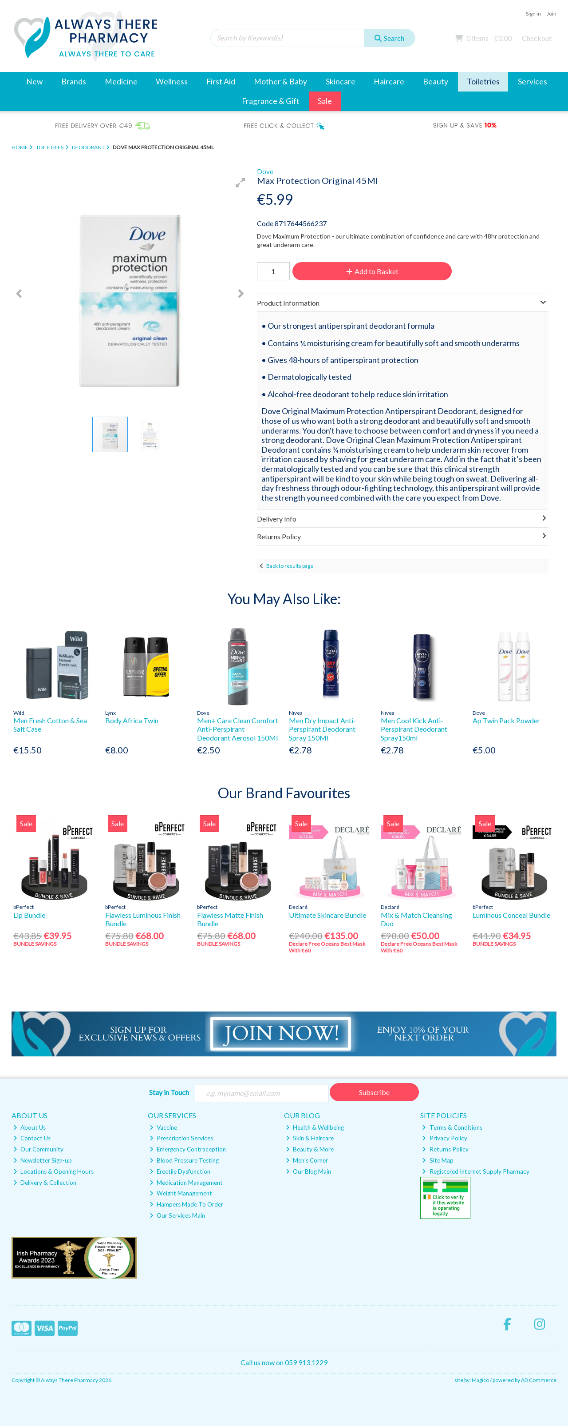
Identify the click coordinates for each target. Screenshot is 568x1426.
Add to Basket (372, 271)
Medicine (121, 81)
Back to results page (289, 565)
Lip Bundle (29, 915)
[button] (240, 182)
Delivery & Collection (44, 1182)
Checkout (537, 38)
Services (532, 81)
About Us (29, 1127)
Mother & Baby (280, 81)
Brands (73, 81)
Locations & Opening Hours (53, 1171)
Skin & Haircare (310, 1138)
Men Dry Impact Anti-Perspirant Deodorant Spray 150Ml (322, 728)
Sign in (533, 13)
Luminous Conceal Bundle (511, 915)
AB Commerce (538, 1380)
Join (551, 13)
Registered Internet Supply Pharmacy (475, 1171)
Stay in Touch (169, 1092)
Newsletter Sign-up (42, 1160)
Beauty (435, 81)
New (34, 81)
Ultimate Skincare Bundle (327, 915)
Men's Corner (307, 1160)
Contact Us (32, 1138)
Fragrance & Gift (271, 101)
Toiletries (483, 81)
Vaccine (163, 1127)
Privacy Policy (444, 1138)
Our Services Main (177, 1215)
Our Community (38, 1149)
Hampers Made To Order (186, 1204)
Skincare (340, 81)
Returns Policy (445, 1149)
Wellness (172, 81)
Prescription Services (181, 1138)
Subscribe (374, 1092)
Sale (325, 101)
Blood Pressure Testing (184, 1160)
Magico (480, 1380)
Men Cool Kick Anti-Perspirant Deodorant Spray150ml (414, 728)
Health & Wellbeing (315, 1127)
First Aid (220, 81)
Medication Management (186, 1182)
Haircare (389, 81)
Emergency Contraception (188, 1149)
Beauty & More (310, 1149)
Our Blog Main (308, 1171)
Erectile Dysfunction (180, 1171)
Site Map (437, 1160)
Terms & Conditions (452, 1127)
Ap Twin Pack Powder (506, 720)
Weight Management (181, 1193)
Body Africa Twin (131, 720)
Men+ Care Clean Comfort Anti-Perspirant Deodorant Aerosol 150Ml (237, 728)
